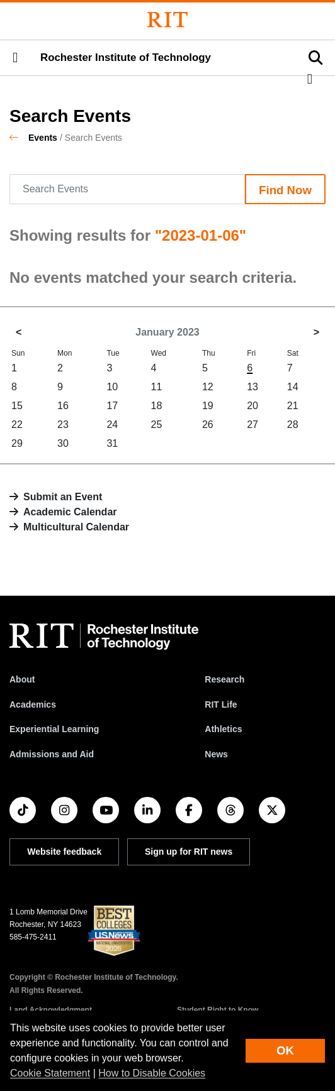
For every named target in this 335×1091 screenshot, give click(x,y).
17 (112, 405)
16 (63, 405)
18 (156, 405)
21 (292, 405)
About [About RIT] (22, 679)
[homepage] (18, 138)
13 (252, 386)
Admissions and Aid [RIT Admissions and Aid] (51, 754)
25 (156, 424)
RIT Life (221, 704)
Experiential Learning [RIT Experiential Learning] (54, 729)
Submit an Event (62, 496)
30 (63, 443)
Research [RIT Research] (224, 679)
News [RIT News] (216, 754)
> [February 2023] (316, 332)
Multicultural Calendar (76, 527)
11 (156, 386)
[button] (15, 58)
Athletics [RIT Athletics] (223, 729)
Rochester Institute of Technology (125, 57)
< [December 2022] (18, 332)
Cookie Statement (50, 1073)
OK (285, 1050)
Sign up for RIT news (188, 852)
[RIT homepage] (103, 636)
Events (42, 138)
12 (207, 386)
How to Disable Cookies (151, 1073)
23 (63, 424)
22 (17, 424)
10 (112, 386)
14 (292, 386)
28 (292, 424)
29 (17, 443)
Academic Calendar (70, 512)
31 (112, 443)
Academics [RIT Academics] (32, 704)
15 (17, 405)
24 (112, 424)
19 (207, 405)
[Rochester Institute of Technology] (167, 20)
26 (207, 424)
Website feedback (64, 852)
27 (252, 424)
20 (252, 405)
